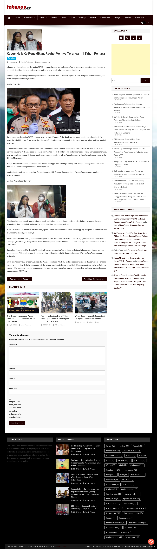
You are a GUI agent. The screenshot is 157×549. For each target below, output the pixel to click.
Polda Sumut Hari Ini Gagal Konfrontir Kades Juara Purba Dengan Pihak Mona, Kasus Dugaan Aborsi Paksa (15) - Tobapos (131, 219)
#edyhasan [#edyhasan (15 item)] (124, 460)
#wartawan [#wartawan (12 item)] (132, 537)
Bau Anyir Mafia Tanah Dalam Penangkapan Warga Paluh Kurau (21, 279)
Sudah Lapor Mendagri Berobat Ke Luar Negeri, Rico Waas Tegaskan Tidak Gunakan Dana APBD (131, 152)
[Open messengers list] (151, 542)
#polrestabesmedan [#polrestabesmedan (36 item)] (115, 523)
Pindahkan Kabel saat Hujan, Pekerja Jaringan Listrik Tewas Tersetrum (95, 279)
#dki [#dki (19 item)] (142, 456)
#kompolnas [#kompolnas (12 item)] (130, 470)
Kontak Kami (146, 546)
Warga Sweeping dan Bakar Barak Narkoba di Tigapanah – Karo (131, 163)
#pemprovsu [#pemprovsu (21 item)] (112, 499)
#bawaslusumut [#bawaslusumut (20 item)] (131, 451)
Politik (63, 18)
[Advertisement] (130, 59)
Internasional (105, 18)
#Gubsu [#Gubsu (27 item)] (110, 465)
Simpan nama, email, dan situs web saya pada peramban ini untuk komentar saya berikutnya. (15, 409)
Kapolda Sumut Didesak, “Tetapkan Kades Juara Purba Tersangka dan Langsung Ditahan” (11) (130, 285)
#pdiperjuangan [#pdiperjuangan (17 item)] (129, 489)
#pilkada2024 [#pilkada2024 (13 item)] (113, 504)
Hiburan (93, 18)
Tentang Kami (97, 546)
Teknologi (43, 18)
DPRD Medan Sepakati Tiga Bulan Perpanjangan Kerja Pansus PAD (127, 140)
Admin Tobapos (27, 62)
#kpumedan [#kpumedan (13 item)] (137, 475)
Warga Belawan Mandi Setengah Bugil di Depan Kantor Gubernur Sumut (90, 317)
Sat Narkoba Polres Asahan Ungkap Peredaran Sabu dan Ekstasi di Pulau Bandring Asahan (132, 107)
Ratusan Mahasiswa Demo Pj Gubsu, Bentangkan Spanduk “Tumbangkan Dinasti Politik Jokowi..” (55, 318)
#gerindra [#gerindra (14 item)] (139, 460)
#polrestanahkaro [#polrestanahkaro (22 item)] (137, 523)
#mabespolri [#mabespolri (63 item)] (112, 484)
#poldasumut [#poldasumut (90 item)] (113, 513)
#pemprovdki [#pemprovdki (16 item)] (132, 494)
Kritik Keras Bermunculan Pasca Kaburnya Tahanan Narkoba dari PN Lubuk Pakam (21, 318)
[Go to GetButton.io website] (151, 546)
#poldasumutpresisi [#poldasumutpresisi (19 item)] (133, 513)
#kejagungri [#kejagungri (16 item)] (136, 465)
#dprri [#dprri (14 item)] (110, 460)
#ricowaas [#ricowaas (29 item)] (112, 532)
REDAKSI (108, 546)
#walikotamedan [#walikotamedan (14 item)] (114, 537)
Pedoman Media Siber (131, 546)
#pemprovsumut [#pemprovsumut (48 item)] (131, 499)
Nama (12, 369)
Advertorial (139, 18)
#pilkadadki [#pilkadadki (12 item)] (130, 504)
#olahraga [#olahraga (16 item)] (111, 489)
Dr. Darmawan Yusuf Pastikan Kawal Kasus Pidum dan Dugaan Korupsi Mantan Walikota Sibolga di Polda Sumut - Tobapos (131, 236)
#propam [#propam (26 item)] (130, 528)
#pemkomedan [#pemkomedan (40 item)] (113, 494)
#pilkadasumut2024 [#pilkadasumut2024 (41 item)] (136, 508)
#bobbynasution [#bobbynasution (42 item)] (114, 456)
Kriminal (54, 18)
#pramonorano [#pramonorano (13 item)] (113, 528)
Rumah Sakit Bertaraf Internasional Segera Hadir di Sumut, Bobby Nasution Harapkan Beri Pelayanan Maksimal (132, 130)
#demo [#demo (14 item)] (130, 456)
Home (87, 546)
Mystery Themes (61, 546)
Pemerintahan (29, 18)
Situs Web (13, 389)
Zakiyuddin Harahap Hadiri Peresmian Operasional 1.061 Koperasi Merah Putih (129, 172)
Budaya (117, 18)
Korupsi (72, 18)
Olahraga (82, 18)
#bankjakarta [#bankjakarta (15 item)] (113, 451)
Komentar (13, 345)
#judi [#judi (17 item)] (123, 465)
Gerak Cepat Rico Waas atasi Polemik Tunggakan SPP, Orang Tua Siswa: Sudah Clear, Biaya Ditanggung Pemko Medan (130, 196)
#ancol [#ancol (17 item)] (110, 446)
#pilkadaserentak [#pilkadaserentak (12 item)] (114, 508)
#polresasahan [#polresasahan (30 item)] (126, 518)
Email (12, 379)
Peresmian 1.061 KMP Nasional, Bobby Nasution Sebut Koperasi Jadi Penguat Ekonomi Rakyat (129, 184)
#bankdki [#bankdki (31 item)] (138, 446)
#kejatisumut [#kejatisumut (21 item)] (113, 470)
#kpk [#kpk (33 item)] (123, 475)
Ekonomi (17, 18)
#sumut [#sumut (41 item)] (126, 532)
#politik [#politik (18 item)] (110, 518)
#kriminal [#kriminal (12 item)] (127, 480)
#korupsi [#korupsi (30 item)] (111, 475)
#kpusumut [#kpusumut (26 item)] (112, 480)
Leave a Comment (43, 62)
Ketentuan (117, 546)
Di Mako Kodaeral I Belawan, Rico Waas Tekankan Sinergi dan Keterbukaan (129, 118)
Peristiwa (127, 18)
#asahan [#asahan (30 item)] (123, 446)
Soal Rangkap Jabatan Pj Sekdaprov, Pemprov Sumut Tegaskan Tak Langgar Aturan (132, 96)
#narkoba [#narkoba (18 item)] (128, 484)
